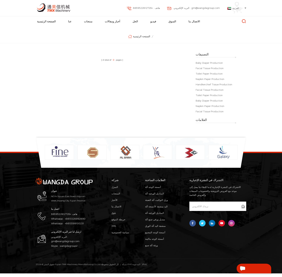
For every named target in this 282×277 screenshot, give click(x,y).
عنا (70, 21)
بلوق (114, 216)
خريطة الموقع (118, 223)
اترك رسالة (246, 269)
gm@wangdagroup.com (65, 244)
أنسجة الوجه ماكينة (154, 242)
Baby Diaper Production (209, 62)
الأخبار (114, 203)
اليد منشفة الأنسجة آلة (156, 210)
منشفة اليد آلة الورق (155, 229)
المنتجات (116, 197)
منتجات (88, 21)
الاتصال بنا (194, 21)
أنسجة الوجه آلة (153, 190)
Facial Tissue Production (210, 68)
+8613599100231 (74, 227)
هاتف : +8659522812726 (143, 8)
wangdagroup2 (69, 249)
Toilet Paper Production (209, 73)
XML (114, 229)
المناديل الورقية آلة (154, 197)
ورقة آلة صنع (151, 248)
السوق (172, 21)
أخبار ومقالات (112, 21)
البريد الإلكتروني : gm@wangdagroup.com (193, 8)
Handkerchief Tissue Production (214, 84)
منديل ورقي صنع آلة (155, 223)
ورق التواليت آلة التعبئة (156, 203)
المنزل (115, 190)
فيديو (153, 21)
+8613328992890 (75, 222)
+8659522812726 (61, 217)
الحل (135, 21)
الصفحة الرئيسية (46, 21)
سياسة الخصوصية (120, 236)
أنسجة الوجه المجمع (155, 236)
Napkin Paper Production (210, 79)
